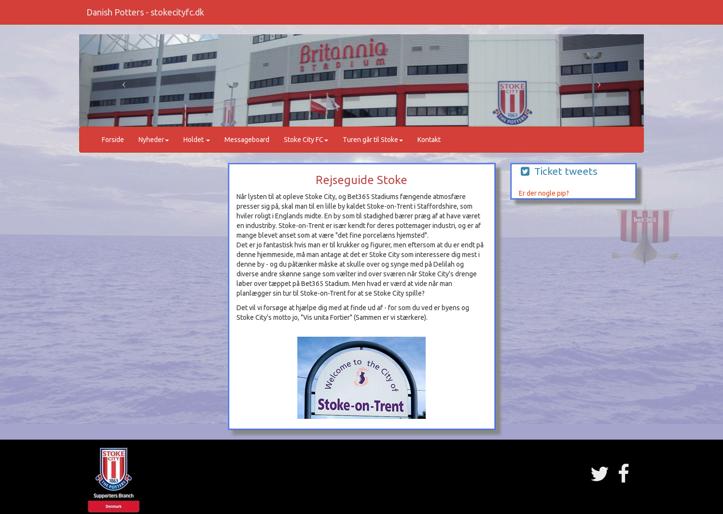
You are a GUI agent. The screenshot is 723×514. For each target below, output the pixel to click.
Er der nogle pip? (544, 193)
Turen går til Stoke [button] (373, 139)
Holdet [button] (196, 139)
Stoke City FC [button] (306, 139)
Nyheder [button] (154, 139)
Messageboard (246, 139)
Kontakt (429, 139)
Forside (113, 139)
